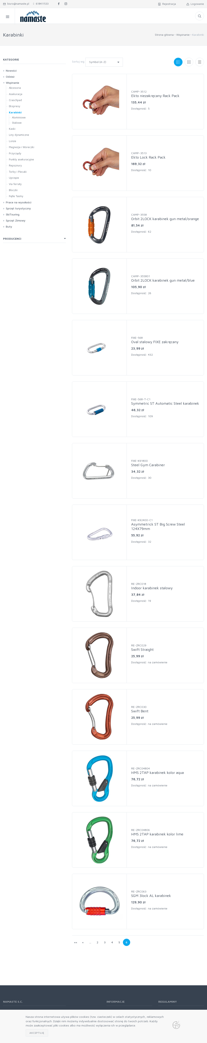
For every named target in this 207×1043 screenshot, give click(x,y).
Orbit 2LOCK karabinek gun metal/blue (163, 280)
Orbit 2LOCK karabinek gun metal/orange (165, 219)
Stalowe (17, 122)
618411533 (41, 3)
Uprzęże (14, 177)
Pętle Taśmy (16, 196)
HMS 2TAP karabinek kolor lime (157, 834)
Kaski (12, 128)
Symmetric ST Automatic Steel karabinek (165, 403)
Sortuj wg (78, 61)
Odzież (10, 76)
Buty (9, 226)
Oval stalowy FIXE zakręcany (154, 342)
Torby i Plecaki (18, 171)
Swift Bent (139, 711)
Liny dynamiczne (19, 134)
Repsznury (15, 165)
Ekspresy (14, 106)
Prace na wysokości (18, 202)
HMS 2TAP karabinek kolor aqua (157, 772)
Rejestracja (167, 3)
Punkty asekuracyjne (21, 159)
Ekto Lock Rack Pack (148, 157)
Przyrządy (15, 153)
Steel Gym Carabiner (148, 465)
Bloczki (13, 190)
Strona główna (164, 34)
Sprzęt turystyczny (18, 208)
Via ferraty (15, 184)
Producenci (12, 238)
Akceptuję (37, 1032)
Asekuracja (15, 94)
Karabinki (15, 112)
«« (75, 942)
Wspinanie (183, 34)
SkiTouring (12, 214)
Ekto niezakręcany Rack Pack (155, 96)
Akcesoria (15, 87)
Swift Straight (142, 649)
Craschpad (15, 100)
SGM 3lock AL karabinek (151, 896)
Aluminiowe (19, 117)
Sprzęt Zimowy (15, 220)
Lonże (12, 141)
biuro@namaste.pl (16, 3)
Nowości (11, 70)
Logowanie (195, 3)
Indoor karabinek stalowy (152, 588)
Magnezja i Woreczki (21, 147)
